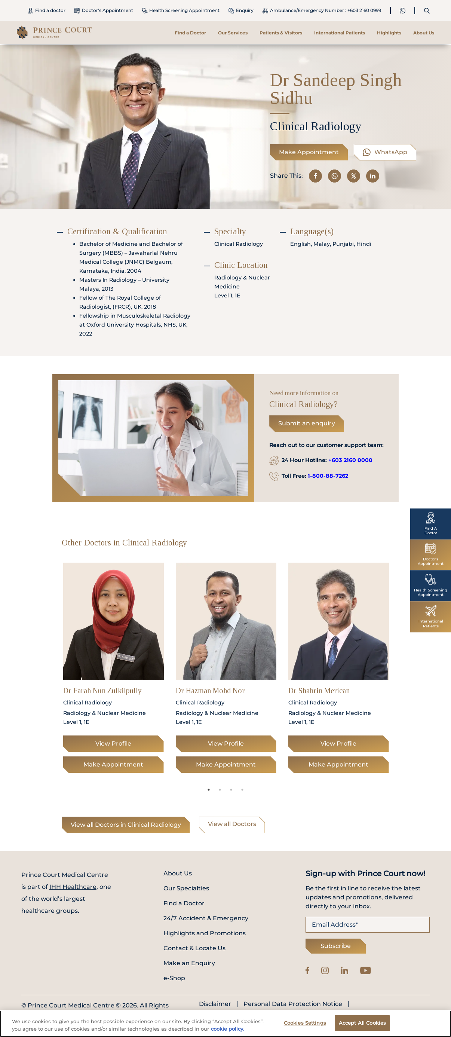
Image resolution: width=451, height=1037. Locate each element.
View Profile (113, 743)
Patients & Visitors (281, 33)
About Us (423, 33)
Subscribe (335, 945)
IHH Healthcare (72, 886)
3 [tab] (231, 789)
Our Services (233, 33)
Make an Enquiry (189, 963)
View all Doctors (232, 824)
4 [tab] (242, 789)
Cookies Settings (305, 1024)
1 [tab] (208, 789)
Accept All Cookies (362, 1024)
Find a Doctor (190, 33)
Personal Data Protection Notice (292, 1004)
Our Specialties (186, 888)
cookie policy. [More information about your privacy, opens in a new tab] (227, 1030)
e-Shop (174, 978)
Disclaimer (215, 1004)
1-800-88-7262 (328, 475)
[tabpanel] (113, 670)
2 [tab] (220, 789)
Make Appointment (309, 152)
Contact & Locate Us (194, 948)
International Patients (339, 33)
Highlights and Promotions (204, 933)
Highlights (389, 33)
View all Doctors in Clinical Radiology (126, 824)
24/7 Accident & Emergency (205, 918)
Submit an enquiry (306, 423)
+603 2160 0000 (350, 460)
